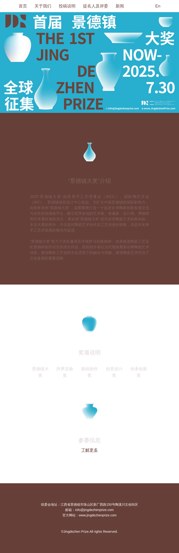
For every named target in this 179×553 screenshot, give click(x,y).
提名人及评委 (95, 6)
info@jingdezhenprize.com (94, 510)
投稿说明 (67, 6)
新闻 (120, 6)
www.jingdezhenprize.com (98, 515)
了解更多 (89, 450)
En (157, 6)
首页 (23, 6)
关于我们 (42, 6)
